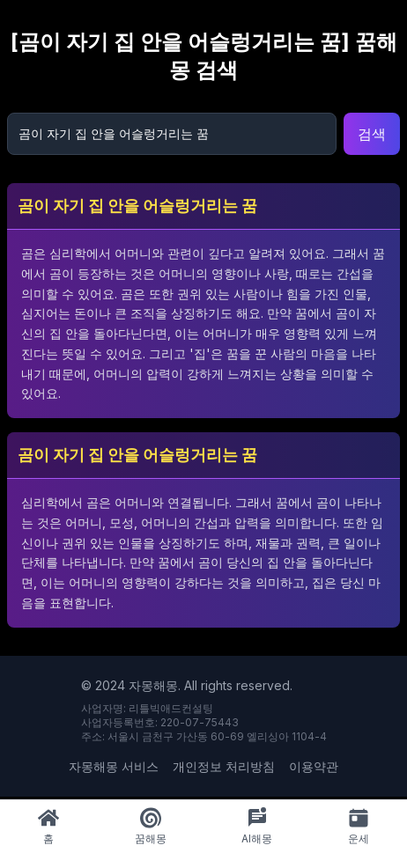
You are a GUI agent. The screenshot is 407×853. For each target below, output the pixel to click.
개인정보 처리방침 (224, 766)
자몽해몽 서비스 (114, 766)
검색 (372, 134)
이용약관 (313, 766)
